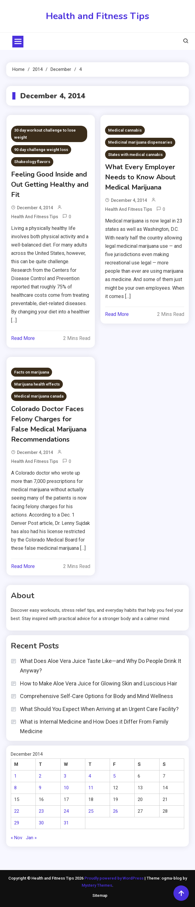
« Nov (16, 837)
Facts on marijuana (31, 372)
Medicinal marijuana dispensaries (140, 142)
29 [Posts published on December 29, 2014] (16, 823)
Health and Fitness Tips (97, 16)
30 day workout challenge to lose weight (45, 134)
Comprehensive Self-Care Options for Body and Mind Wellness (96, 696)
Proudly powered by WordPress (114, 878)
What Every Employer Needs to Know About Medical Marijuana (140, 177)
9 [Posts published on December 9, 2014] (40, 788)
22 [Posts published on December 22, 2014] (16, 811)
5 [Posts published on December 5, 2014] (114, 776)
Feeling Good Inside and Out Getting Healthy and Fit (49, 184)
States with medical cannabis (135, 154)
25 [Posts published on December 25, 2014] (90, 811)
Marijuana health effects (37, 384)
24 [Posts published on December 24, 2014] (66, 811)
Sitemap (100, 895)
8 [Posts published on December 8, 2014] (15, 788)
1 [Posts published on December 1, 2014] (15, 776)
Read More (23, 338)
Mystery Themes (97, 885)
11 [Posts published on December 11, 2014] (90, 788)
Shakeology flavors (32, 161)
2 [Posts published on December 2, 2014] (40, 776)
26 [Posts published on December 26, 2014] (115, 811)
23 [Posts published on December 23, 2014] (41, 811)
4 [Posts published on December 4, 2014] (89, 776)
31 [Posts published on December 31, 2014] (66, 823)
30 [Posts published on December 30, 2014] (41, 823)
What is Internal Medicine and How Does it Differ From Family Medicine (94, 726)
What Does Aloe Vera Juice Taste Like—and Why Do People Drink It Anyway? (100, 666)
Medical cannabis (125, 130)
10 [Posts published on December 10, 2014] (66, 788)
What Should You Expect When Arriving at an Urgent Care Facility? (99, 709)
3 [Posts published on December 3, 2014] (65, 776)
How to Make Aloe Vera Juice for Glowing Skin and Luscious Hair (98, 683)
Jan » (31, 837)
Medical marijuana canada (38, 396)
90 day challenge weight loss (41, 149)
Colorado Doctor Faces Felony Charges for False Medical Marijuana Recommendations (49, 424)
